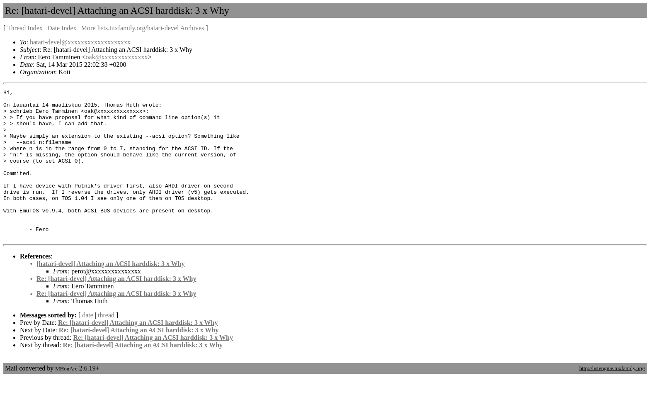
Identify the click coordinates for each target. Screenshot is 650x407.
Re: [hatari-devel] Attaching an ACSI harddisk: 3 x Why (116, 308)
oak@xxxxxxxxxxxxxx (117, 57)
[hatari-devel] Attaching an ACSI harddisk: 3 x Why (110, 293)
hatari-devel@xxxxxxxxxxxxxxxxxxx (80, 42)
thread (106, 345)
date (87, 345)
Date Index (62, 28)
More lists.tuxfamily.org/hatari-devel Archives (142, 28)
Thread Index (25, 28)
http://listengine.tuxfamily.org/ (612, 398)
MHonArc (66, 398)
